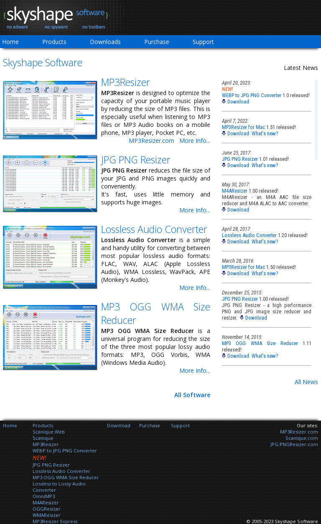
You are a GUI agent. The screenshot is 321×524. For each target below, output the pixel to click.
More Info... (194, 141)
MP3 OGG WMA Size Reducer (260, 343)
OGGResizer (47, 509)
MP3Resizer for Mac (243, 127)
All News (306, 382)
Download (238, 101)
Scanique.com (301, 438)
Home (10, 425)
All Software (192, 395)
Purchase (156, 42)
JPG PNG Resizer (136, 159)
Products (54, 42)
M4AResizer (234, 191)
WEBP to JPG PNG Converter (251, 95)
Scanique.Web (49, 431)
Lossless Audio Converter (154, 229)
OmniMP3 (44, 496)
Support (203, 42)
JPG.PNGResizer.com (294, 444)
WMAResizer (47, 515)
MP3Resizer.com (151, 141)
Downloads (105, 42)
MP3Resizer (125, 82)
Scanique (43, 438)
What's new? (265, 133)
